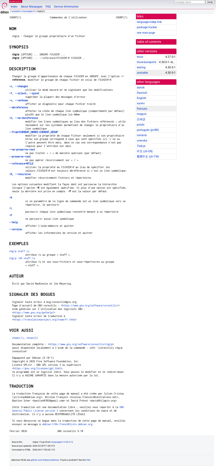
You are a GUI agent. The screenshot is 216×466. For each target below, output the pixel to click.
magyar (142, 114)
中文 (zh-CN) (145, 151)
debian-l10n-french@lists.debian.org (67, 424)
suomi (141, 103)
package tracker (147, 27)
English (141, 98)
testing (141, 67)
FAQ (48, 6)
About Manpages (31, 6)
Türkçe (141, 146)
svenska (142, 140)
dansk (141, 87)
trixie (140, 56)
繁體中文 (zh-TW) (148, 156)
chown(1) (18, 337)
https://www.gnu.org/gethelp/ (34, 312)
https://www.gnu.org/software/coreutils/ (90, 305)
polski (140, 124)
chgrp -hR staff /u (22, 258)
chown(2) (32, 337)
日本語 (141, 119)
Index (14, 6)
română (142, 135)
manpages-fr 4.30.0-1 (61, 442)
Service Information (66, 6)
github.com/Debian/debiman (45, 460)
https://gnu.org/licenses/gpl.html (37, 368)
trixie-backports (146, 62)
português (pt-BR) (148, 130)
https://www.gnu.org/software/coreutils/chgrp (81, 344)
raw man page (146, 32)
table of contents (149, 42)
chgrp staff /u (19, 251)
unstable (16, 11)
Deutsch (142, 92)
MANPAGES (15, 1)
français (142, 108)
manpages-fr (28, 11)
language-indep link (149, 22)
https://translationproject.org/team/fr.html (44, 319)
